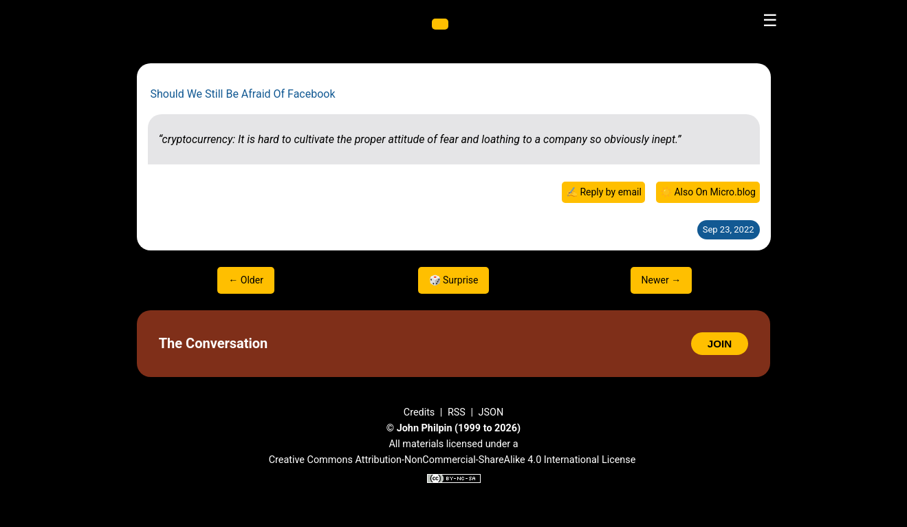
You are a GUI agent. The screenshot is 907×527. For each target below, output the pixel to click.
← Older (245, 280)
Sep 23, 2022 (728, 229)
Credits (419, 412)
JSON (491, 412)
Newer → (661, 280)
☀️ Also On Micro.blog (708, 191)
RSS (457, 412)
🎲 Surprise (454, 280)
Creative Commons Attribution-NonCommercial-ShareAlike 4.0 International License (452, 460)
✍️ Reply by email (604, 191)
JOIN (720, 343)
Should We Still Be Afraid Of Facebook (243, 93)
